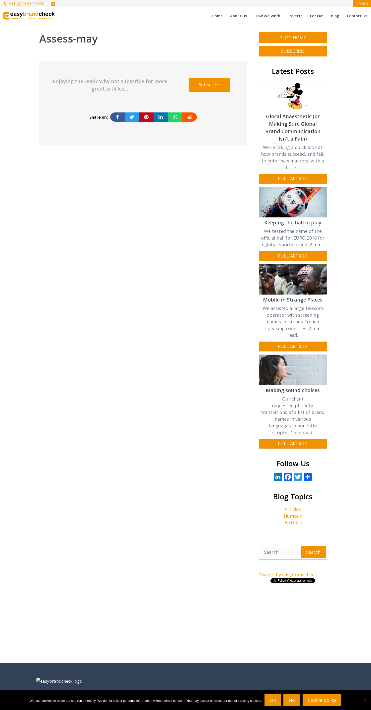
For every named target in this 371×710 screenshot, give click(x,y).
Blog (335, 15)
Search (313, 552)
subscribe (293, 51)
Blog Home (292, 38)
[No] (364, 700)
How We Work (267, 15)
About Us (238, 15)
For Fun (316, 15)
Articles (293, 509)
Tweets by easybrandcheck (288, 575)
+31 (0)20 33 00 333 (24, 3)
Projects (295, 15)
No (292, 700)
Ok (273, 700)
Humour (293, 516)
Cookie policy (322, 700)
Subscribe (209, 85)
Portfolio (292, 523)
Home (217, 15)
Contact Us (357, 15)
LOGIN (362, 3)
